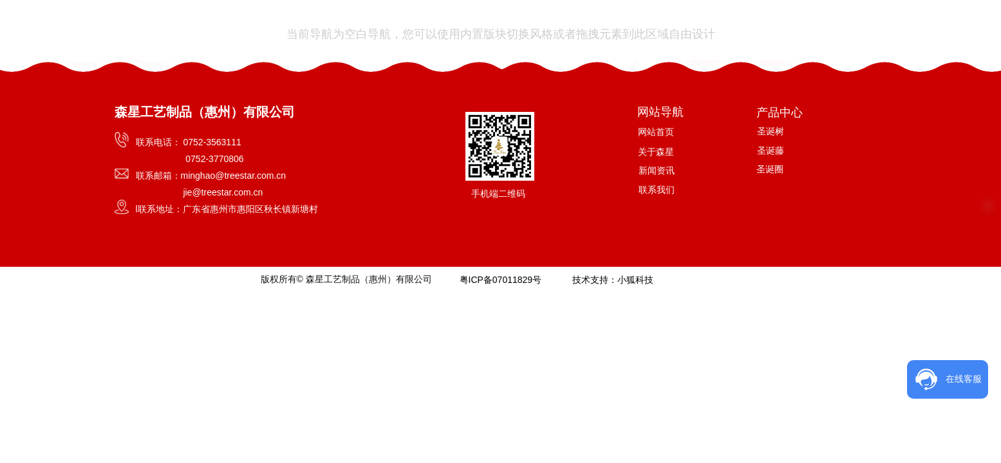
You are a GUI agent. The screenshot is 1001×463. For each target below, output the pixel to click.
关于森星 (656, 152)
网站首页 (656, 132)
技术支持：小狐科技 (612, 280)
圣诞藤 (770, 150)
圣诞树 (770, 131)
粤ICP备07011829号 (500, 280)
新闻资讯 (657, 170)
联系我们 (657, 190)
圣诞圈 (769, 169)
